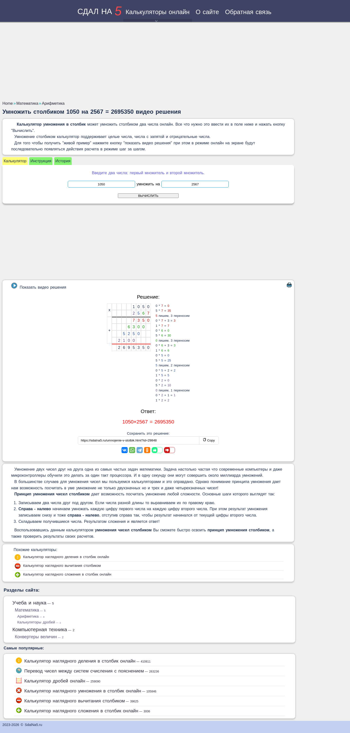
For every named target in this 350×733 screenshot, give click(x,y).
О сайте (207, 12)
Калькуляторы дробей (39, 622)
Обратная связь (248, 12)
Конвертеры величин (39, 636)
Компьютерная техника (43, 629)
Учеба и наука (33, 602)
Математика (30, 610)
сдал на (99, 11)
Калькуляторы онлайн (157, 15)
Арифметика (30, 616)
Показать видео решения (38, 286)
